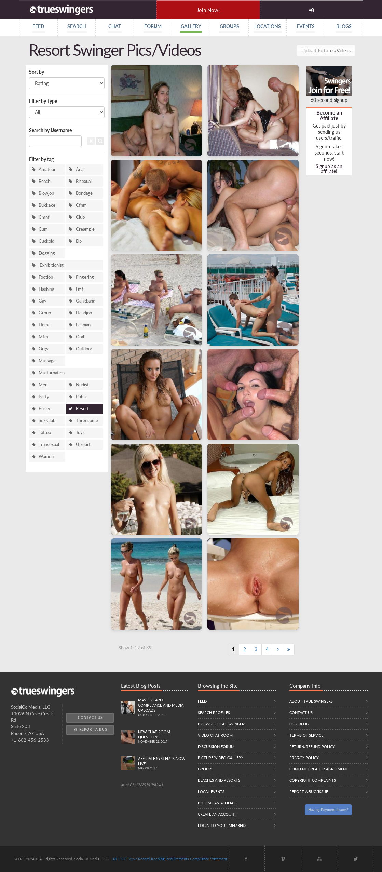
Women (46, 456)
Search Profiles (214, 712)
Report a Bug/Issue (308, 791)
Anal (80, 169)
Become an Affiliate (329, 115)
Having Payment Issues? (328, 809)
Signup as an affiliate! (329, 168)
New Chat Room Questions (163, 737)
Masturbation (52, 372)
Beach (44, 181)
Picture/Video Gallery (220, 757)
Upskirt (83, 444)
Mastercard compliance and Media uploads (163, 707)
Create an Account (217, 814)
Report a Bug (90, 729)
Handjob (84, 313)
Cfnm (81, 205)
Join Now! (208, 10)
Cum (43, 229)
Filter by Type (43, 101)
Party (44, 396)
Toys (80, 432)
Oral (80, 336)
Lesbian (83, 324)
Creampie (85, 229)
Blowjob (46, 193)
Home (45, 324)
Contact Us (90, 717)
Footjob (46, 277)
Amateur (47, 169)
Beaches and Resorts (219, 780)
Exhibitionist (51, 265)
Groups (205, 769)
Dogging (47, 253)
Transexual (49, 444)
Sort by (36, 72)
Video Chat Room (215, 735)
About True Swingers (311, 701)
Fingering (85, 277)
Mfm (43, 336)
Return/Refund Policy (312, 746)
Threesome (87, 420)
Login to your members (222, 825)
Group (45, 313)
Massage (47, 360)
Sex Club (47, 420)
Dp (79, 241)
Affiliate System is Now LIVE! (163, 763)
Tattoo (45, 432)
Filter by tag (41, 159)
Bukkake (47, 205)
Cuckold (46, 241)
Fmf (79, 289)
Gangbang (85, 301)
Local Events (211, 791)
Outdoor (84, 348)
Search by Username (50, 130)
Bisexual (84, 181)
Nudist (82, 384)
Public (81, 396)
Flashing (46, 289)
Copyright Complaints (312, 780)
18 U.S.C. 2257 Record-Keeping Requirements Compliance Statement (169, 859)
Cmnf (44, 217)
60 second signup (329, 100)
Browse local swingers (222, 724)
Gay (42, 301)
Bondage (84, 193)
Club (80, 217)
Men (43, 384)
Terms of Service (306, 735)
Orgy (44, 348)
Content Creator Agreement (318, 769)
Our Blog (299, 724)
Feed (202, 701)
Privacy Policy (304, 757)
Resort (82, 408)
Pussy (44, 408)
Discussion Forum (216, 746)
